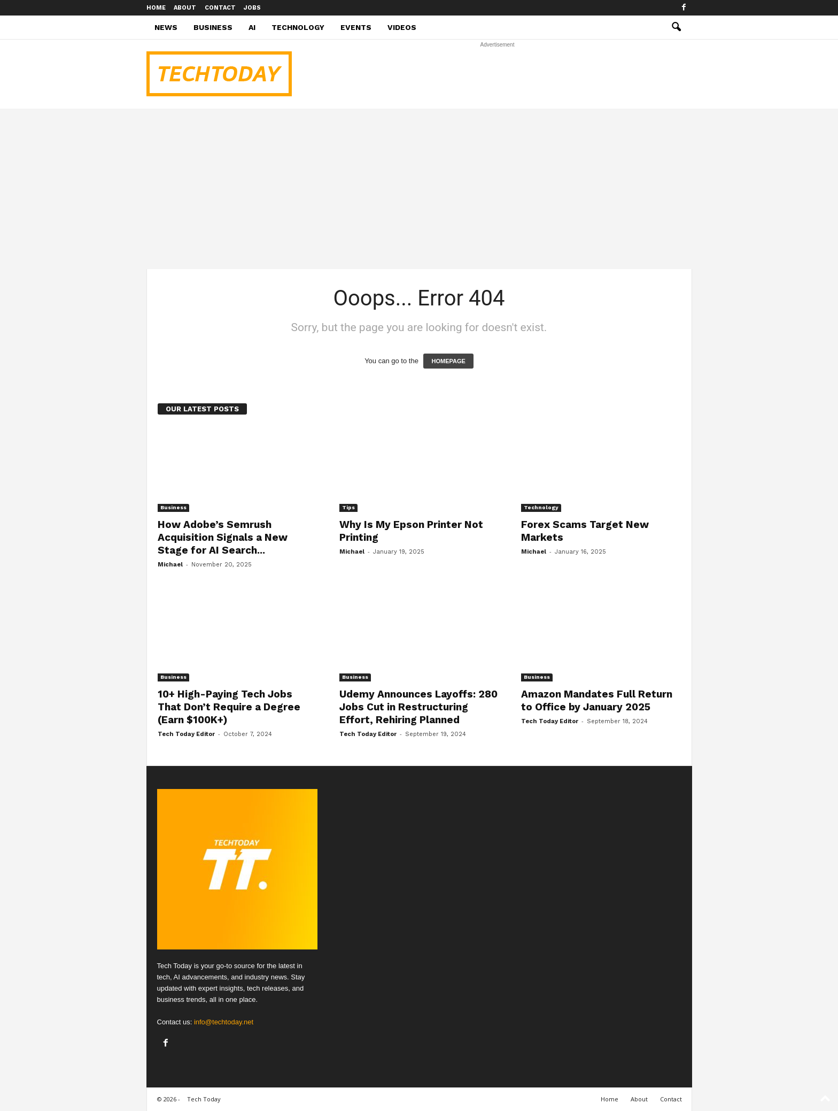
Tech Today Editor (186, 734)
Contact (220, 7)
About (185, 7)
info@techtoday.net (223, 1022)
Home (156, 7)
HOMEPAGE (448, 361)
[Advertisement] (497, 74)
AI (252, 27)
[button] (676, 27)
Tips (348, 507)
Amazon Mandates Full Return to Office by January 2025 (596, 700)
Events (355, 27)
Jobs (252, 7)
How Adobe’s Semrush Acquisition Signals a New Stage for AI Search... (223, 537)
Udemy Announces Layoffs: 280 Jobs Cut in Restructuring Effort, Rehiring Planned (418, 707)
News (165, 27)
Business (212, 27)
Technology (297, 27)
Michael (170, 564)
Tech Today (204, 1099)
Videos (401, 27)
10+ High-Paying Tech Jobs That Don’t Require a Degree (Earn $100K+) (229, 707)
